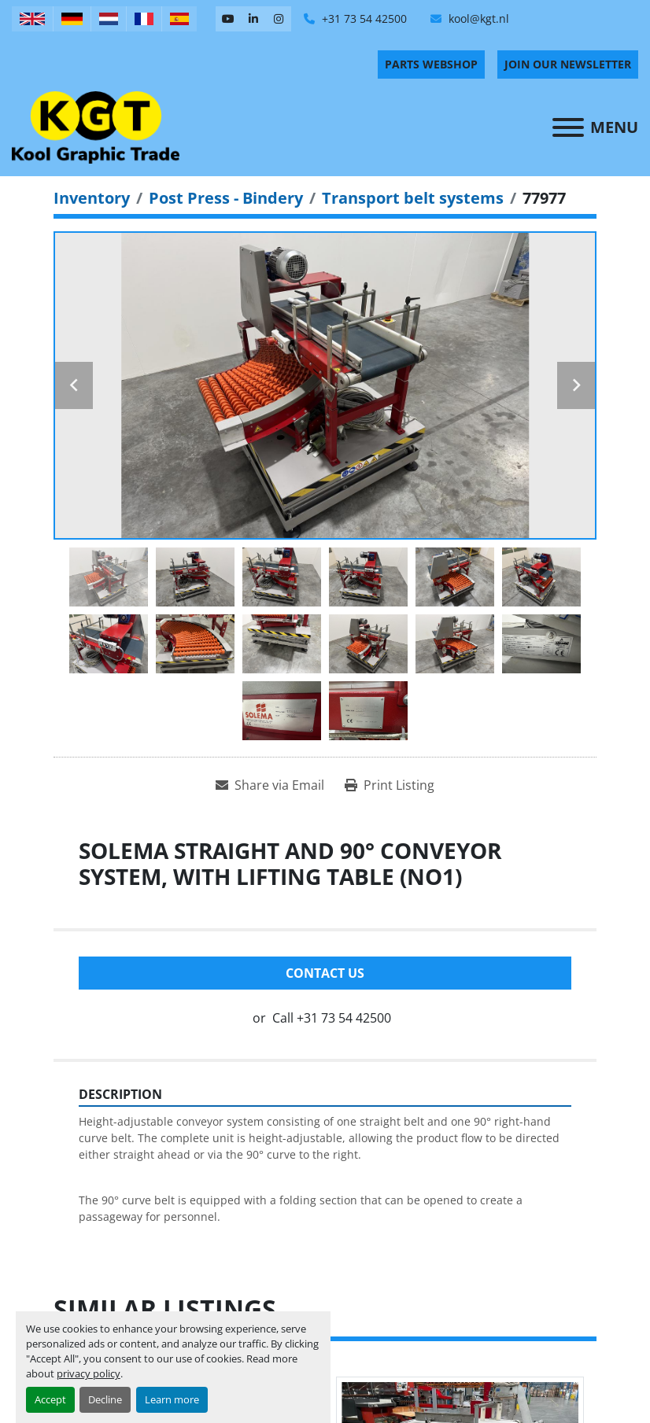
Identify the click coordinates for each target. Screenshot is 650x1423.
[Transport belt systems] (413, 197)
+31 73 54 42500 (363, 18)
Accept (50, 1399)
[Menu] (568, 127)
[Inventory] (92, 197)
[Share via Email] (269, 785)
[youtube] (228, 18)
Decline (105, 1399)
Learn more (172, 1399)
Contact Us (325, 973)
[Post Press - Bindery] (226, 197)
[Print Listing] (389, 785)
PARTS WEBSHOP (431, 64)
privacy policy (88, 1373)
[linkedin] (253, 18)
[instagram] (278, 18)
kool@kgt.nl (477, 18)
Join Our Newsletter (567, 64)
